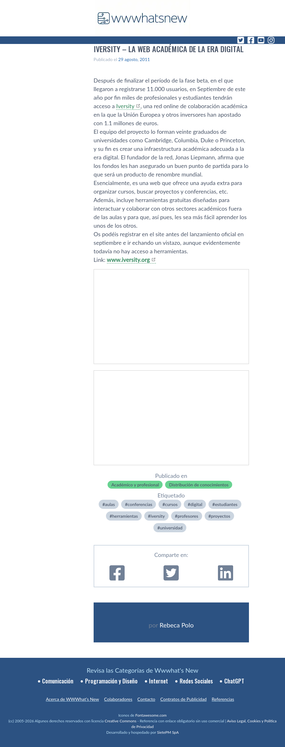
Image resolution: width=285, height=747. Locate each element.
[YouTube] (261, 40)
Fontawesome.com (151, 715)
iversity (158, 516)
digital (196, 504)
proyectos (220, 516)
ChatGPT (234, 681)
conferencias (139, 504)
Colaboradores (118, 699)
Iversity (125, 105)
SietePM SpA (168, 732)
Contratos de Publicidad (183, 699)
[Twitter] (241, 40)
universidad (171, 527)
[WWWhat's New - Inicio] (142, 18)
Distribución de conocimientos (198, 484)
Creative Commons (120, 721)
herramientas (125, 516)
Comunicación (57, 681)
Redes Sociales (196, 681)
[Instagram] (271, 40)
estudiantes (226, 504)
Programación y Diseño (111, 681)
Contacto (146, 699)
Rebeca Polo (177, 625)
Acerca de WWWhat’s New (72, 699)
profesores (187, 516)
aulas (110, 504)
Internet (158, 681)
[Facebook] (251, 40)
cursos (171, 504)
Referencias (223, 699)
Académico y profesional (135, 484)
